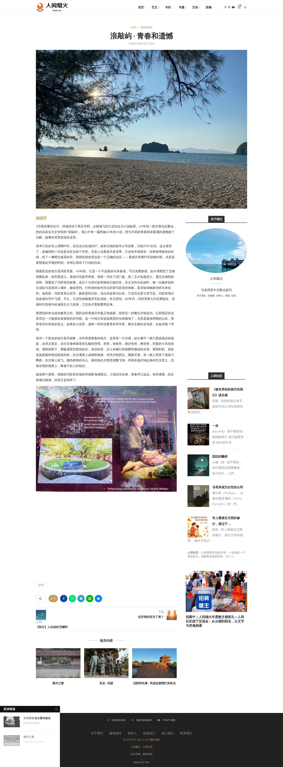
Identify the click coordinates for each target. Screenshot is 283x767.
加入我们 (168, 733)
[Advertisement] (216, 334)
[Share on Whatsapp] (72, 598)
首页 (141, 7)
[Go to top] (141, 762)
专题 (181, 7)
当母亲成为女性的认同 (227, 487)
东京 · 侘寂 (106, 683)
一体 (215, 426)
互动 (195, 7)
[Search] (245, 7)
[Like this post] (54, 598)
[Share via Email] (98, 598)
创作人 (219, 295)
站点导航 (135, 754)
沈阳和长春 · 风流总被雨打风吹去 (154, 683)
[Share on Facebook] (63, 598)
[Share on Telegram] (81, 598)
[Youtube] (233, 7)
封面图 (211, 295)
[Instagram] (229, 7)
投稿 (209, 7)
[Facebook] (225, 7)
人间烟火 (135, 746)
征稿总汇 (149, 733)
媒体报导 (115, 733)
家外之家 (58, 683)
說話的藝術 (220, 456)
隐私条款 (148, 754)
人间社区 (148, 746)
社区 (233, 295)
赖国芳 (41, 218)
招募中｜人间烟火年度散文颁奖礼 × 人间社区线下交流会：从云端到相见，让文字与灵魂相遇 (215, 621)
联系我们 (186, 733)
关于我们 (201, 295)
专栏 (168, 7)
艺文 (154, 7)
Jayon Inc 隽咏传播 (148, 739)
